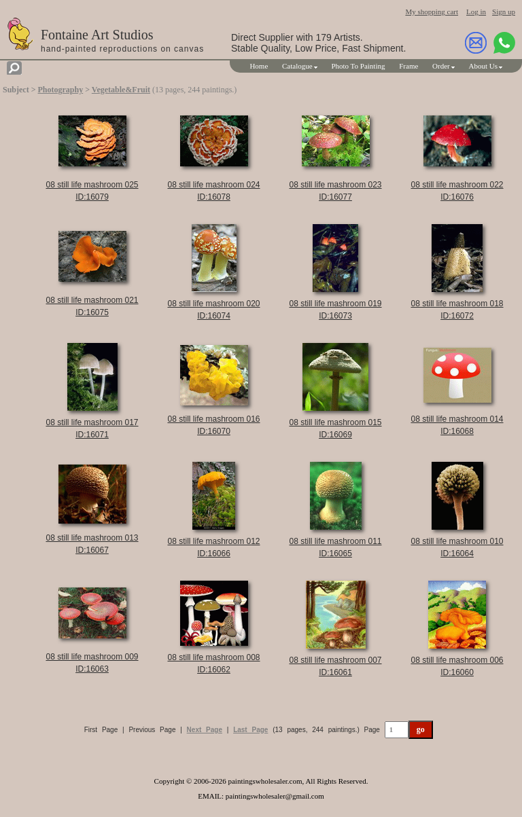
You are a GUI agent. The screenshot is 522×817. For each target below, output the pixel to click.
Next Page (204, 729)
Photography (61, 89)
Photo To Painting (358, 66)
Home (258, 66)
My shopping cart (431, 11)
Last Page (250, 729)
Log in (476, 11)
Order (441, 66)
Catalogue (297, 66)
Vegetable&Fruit (121, 89)
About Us (483, 66)
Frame (408, 66)
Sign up (503, 11)
